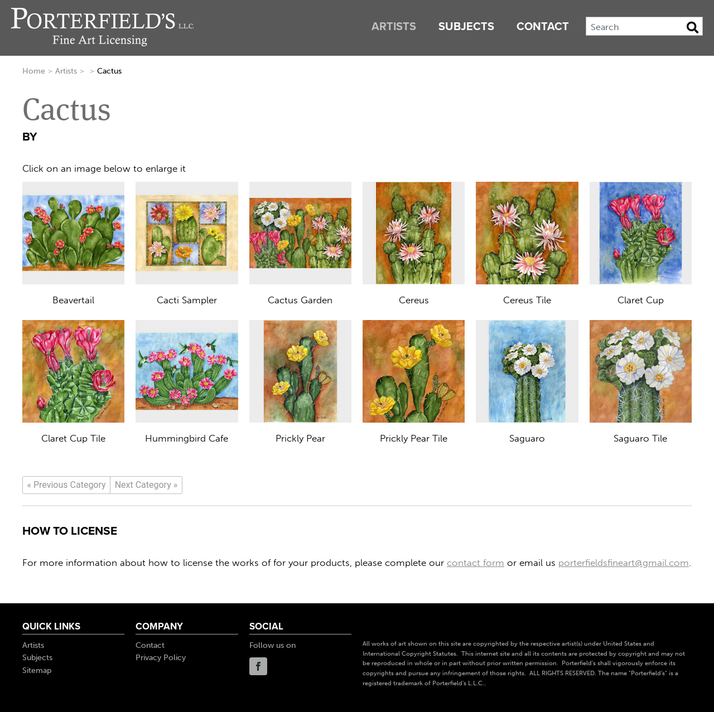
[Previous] (66, 485)
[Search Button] (692, 27)
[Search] (644, 26)
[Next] (146, 485)
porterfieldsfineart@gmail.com (623, 562)
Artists (394, 26)
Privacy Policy (161, 657)
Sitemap (36, 670)
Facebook (258, 666)
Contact (543, 26)
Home (33, 71)
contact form (475, 562)
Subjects (466, 26)
